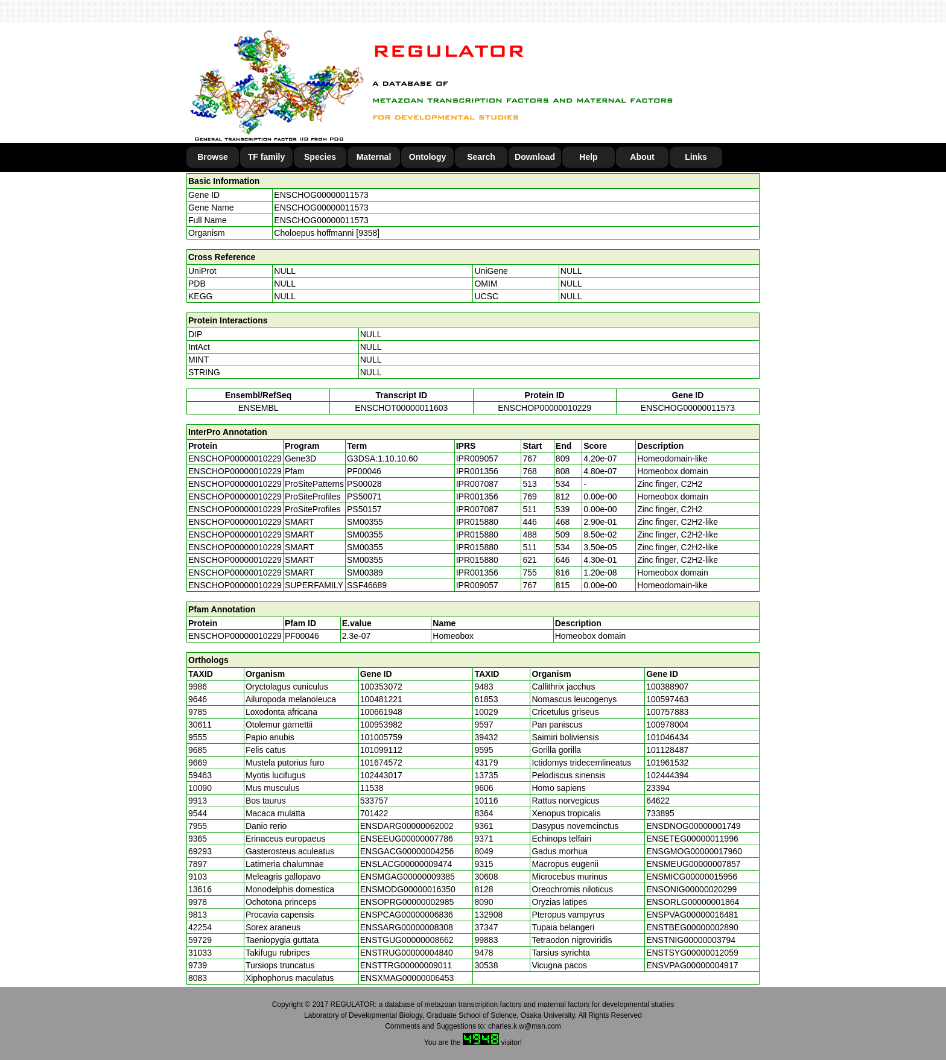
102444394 (667, 775)
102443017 (381, 775)
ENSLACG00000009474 (406, 864)
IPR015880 (477, 522)
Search (481, 157)
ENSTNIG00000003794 (690, 940)
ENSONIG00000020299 (691, 889)
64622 (658, 800)
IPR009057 (477, 458)
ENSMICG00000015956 (691, 876)
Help (588, 157)
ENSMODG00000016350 (408, 889)
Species (320, 157)
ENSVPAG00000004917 (692, 965)
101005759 (381, 737)
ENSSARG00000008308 (406, 927)
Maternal (374, 157)
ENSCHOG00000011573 (321, 195)
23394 (658, 788)
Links (696, 157)
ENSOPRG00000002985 (407, 902)
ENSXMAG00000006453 (407, 978)
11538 (372, 788)
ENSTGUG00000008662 (407, 940)
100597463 (667, 699)
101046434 (667, 737)
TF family (266, 157)
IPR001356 (477, 471)
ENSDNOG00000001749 (693, 826)
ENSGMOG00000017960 (694, 851)
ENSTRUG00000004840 (406, 952)
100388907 (667, 686)
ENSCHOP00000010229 (544, 408)
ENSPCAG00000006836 (406, 914)
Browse (212, 157)
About (642, 157)
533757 (374, 800)
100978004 (667, 724)
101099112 (381, 750)
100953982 (381, 724)
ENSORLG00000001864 (692, 902)
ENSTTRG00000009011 (406, 965)
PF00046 (302, 636)
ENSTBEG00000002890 (692, 927)
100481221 (381, 699)
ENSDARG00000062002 (407, 826)
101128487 (667, 750)
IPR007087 (477, 484)
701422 (374, 813)
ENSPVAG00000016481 (692, 914)
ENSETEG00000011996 (692, 838)
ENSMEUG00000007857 (693, 864)
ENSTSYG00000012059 (692, 952)
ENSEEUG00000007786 (406, 838)
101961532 (667, 762)
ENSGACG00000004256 (407, 851)
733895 (660, 813)
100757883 (667, 712)
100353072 (381, 686)
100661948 (381, 712)
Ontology (427, 157)
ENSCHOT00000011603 (401, 408)
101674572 (381, 762)
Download (535, 157)
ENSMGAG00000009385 (407, 876)
